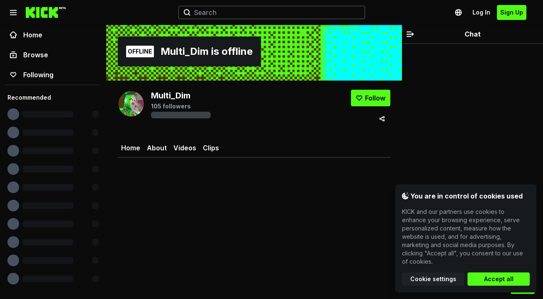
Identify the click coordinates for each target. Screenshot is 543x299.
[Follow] (370, 98)
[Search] (268, 12)
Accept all (499, 278)
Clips (211, 148)
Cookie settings (433, 278)
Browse (29, 55)
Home (26, 35)
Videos (184, 148)
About (157, 148)
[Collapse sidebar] (13, 12)
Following (32, 75)
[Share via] (382, 118)
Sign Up (511, 12)
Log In (481, 12)
